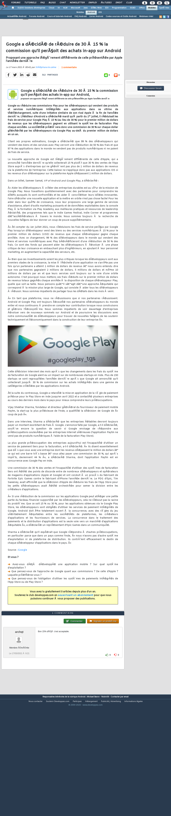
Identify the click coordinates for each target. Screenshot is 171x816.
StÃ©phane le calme (45, 83)
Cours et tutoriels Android (59, 16)
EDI (107, 8)
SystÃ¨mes (164, 8)
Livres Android (96, 16)
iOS (100, 12)
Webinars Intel (146, 16)
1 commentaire (69, 83)
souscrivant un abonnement (75, 611)
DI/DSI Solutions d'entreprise (31, 8)
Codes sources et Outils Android (121, 16)
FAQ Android (80, 16)
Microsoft (75, 8)
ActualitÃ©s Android (16, 16)
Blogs (52, 2)
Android (91, 12)
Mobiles (152, 8)
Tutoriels (30, 2)
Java (85, 8)
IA (59, 8)
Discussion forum (151, 88)
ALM (65, 8)
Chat (62, 2)
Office (142, 8)
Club (129, 2)
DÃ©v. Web (96, 8)
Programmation (119, 8)
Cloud (51, 8)
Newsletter (77, 2)
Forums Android (36, 16)
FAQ (42, 2)
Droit (118, 2)
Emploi (92, 2)
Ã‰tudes (106, 2)
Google (22, 565)
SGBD (133, 8)
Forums (16, 2)
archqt (19, 679)
